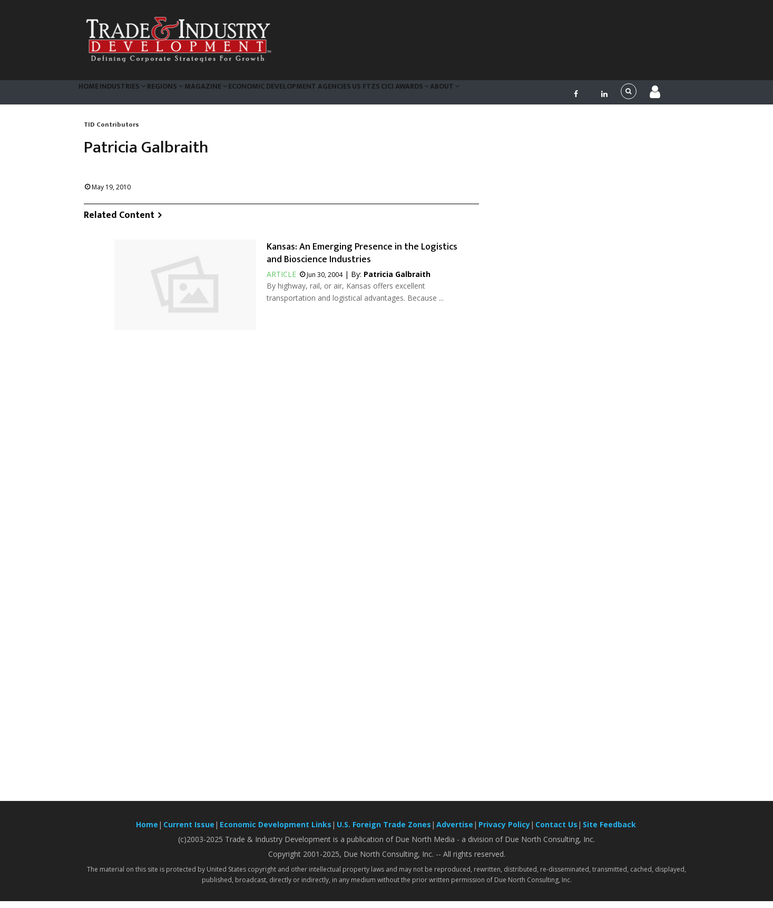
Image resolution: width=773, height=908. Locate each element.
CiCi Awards (452, 95)
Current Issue (188, 831)
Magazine (233, 95)
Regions (186, 95)
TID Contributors (111, 131)
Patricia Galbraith (397, 281)
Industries (136, 95)
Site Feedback (609, 831)
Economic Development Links (275, 831)
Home (93, 95)
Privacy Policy (504, 831)
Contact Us (556, 831)
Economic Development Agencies (322, 95)
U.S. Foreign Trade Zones (384, 831)
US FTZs (405, 95)
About (499, 95)
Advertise (454, 831)
